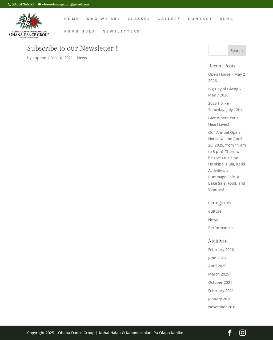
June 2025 (217, 257)
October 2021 (220, 282)
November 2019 (222, 306)
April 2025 (217, 265)
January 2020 (219, 298)
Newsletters (121, 32)
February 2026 (221, 249)
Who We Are (103, 19)
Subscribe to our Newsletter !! (73, 48)
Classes (139, 19)
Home (71, 19)
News (82, 57)
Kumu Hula (80, 32)
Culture (215, 211)
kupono (39, 57)
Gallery (169, 19)
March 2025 (218, 274)
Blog (227, 19)
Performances (220, 227)
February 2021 (221, 290)
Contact (200, 19)
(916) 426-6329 (23, 4)
